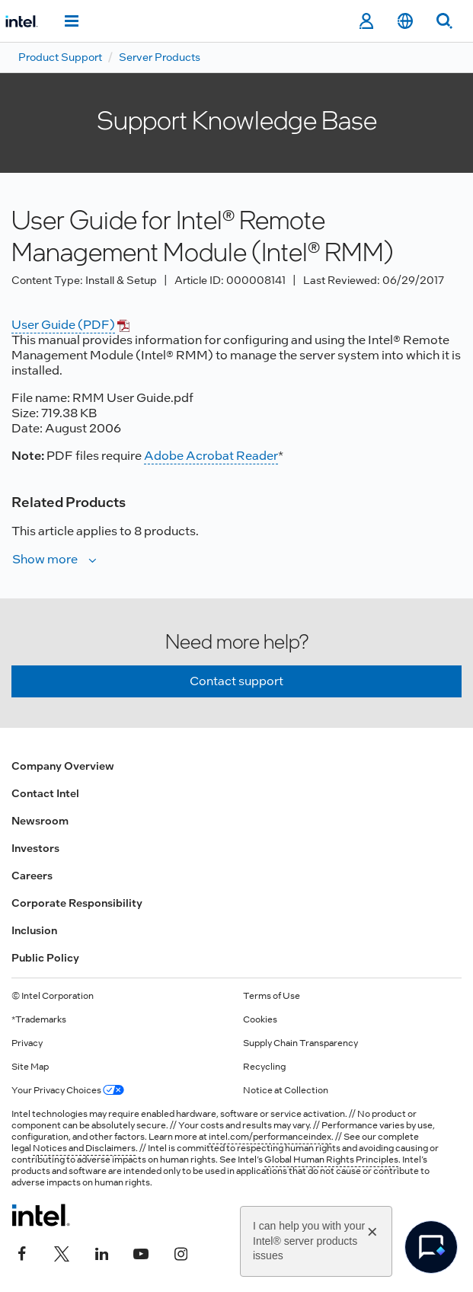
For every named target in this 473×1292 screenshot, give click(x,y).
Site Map (30, 1067)
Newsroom (40, 821)
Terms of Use (271, 996)
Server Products (159, 57)
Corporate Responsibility (76, 903)
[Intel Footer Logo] (40, 1215)
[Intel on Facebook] (22, 1252)
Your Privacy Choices (67, 1090)
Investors (35, 848)
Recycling (264, 1067)
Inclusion (34, 930)
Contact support (236, 681)
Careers (32, 875)
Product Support (60, 57)
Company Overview (62, 766)
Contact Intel (45, 793)
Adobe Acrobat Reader (211, 456)
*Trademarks (38, 1019)
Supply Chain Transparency (300, 1043)
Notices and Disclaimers (84, 1148)
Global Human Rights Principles (331, 1159)
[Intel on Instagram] (180, 1252)
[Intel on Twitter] (61, 1252)
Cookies (260, 1019)
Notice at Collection (285, 1090)
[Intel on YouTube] (141, 1252)
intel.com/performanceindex (270, 1137)
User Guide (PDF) (63, 325)
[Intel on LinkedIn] (101, 1252)
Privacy (27, 1043)
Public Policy (45, 958)
